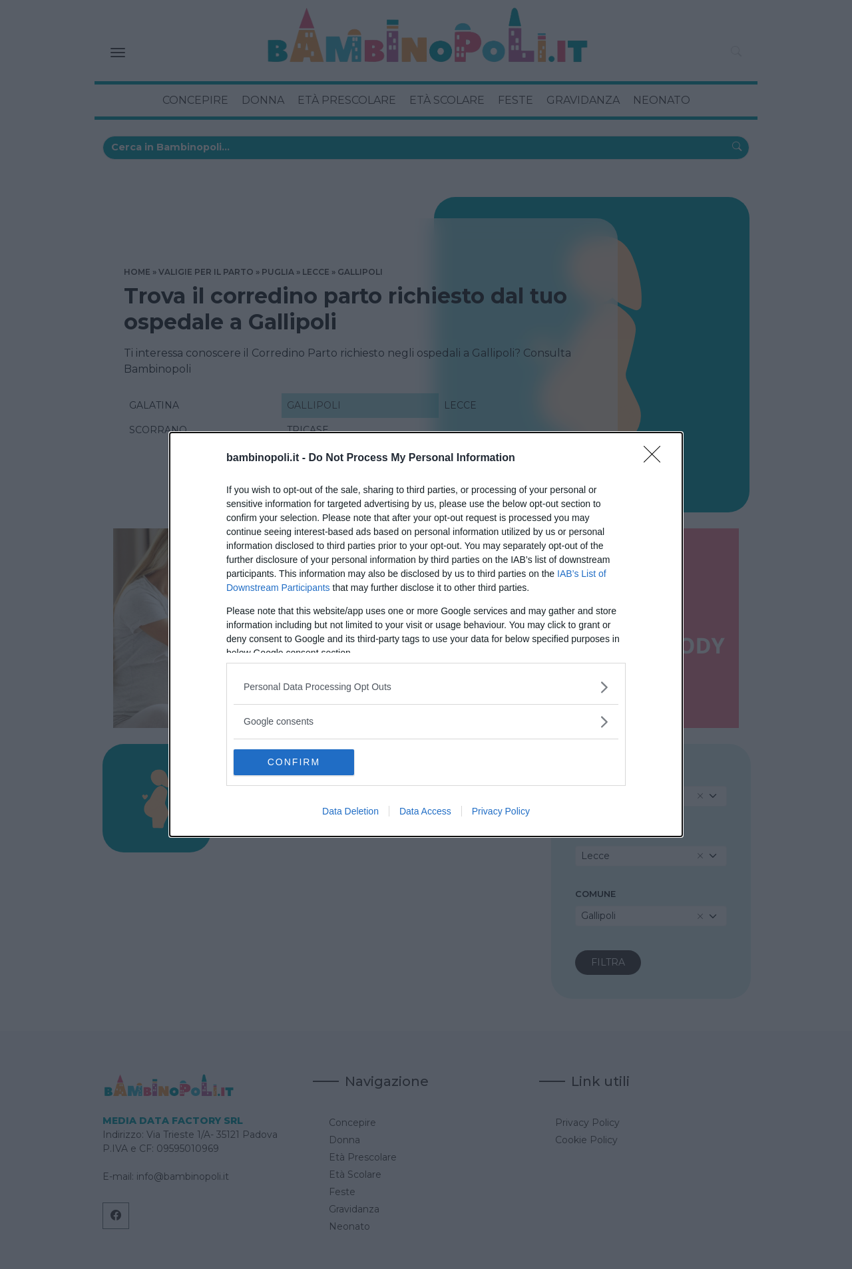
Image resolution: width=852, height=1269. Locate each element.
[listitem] (426, 686)
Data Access (425, 812)
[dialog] (426, 634)
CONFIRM (296, 762)
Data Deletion (350, 812)
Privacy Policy (501, 812)
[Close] (656, 457)
